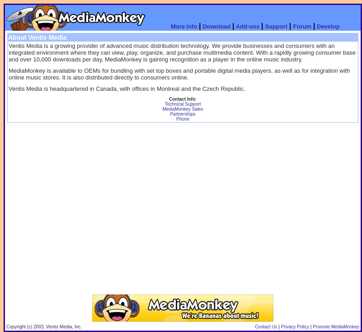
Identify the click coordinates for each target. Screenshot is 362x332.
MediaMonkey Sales (182, 109)
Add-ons (248, 26)
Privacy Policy (295, 326)
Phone (183, 119)
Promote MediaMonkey (336, 326)
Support (276, 26)
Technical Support (183, 104)
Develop (328, 26)
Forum (302, 26)
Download (218, 26)
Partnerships (182, 114)
